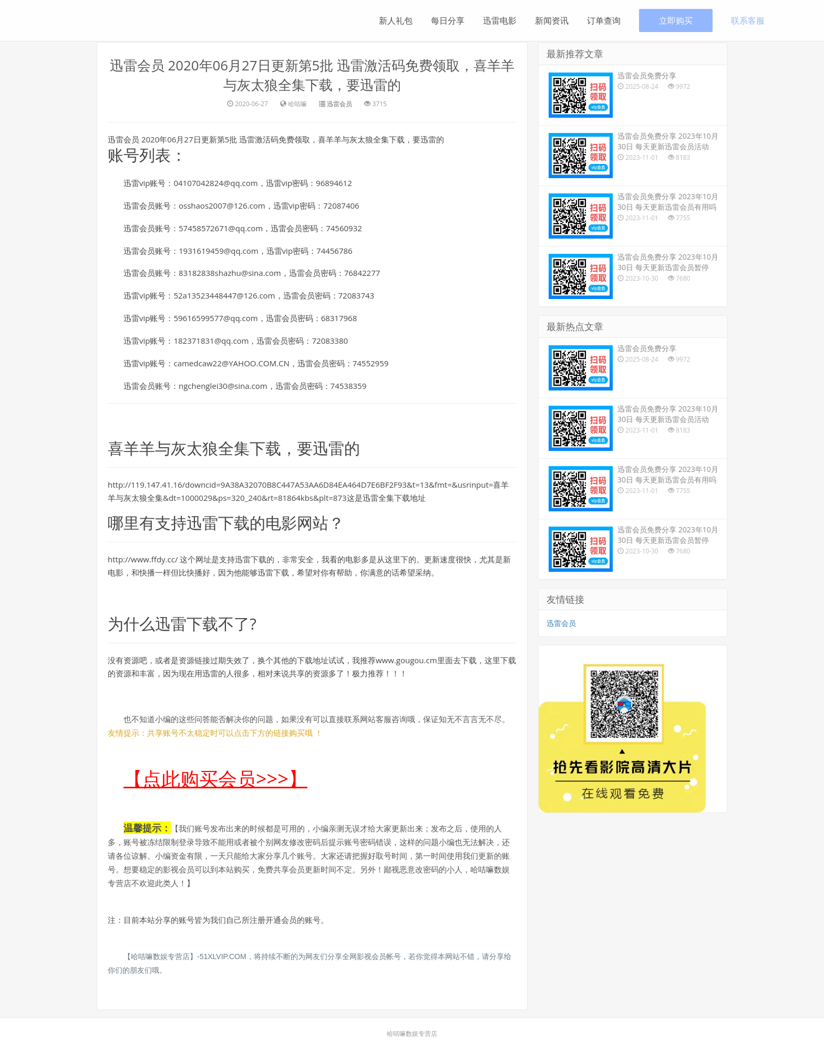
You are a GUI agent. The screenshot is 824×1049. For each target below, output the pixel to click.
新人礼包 (396, 20)
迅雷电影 (500, 20)
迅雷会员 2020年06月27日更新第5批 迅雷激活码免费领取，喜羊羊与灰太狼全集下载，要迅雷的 (311, 75)
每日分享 (448, 20)
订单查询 (604, 20)
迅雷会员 (339, 103)
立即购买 (676, 20)
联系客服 (748, 20)
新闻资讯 (552, 20)
